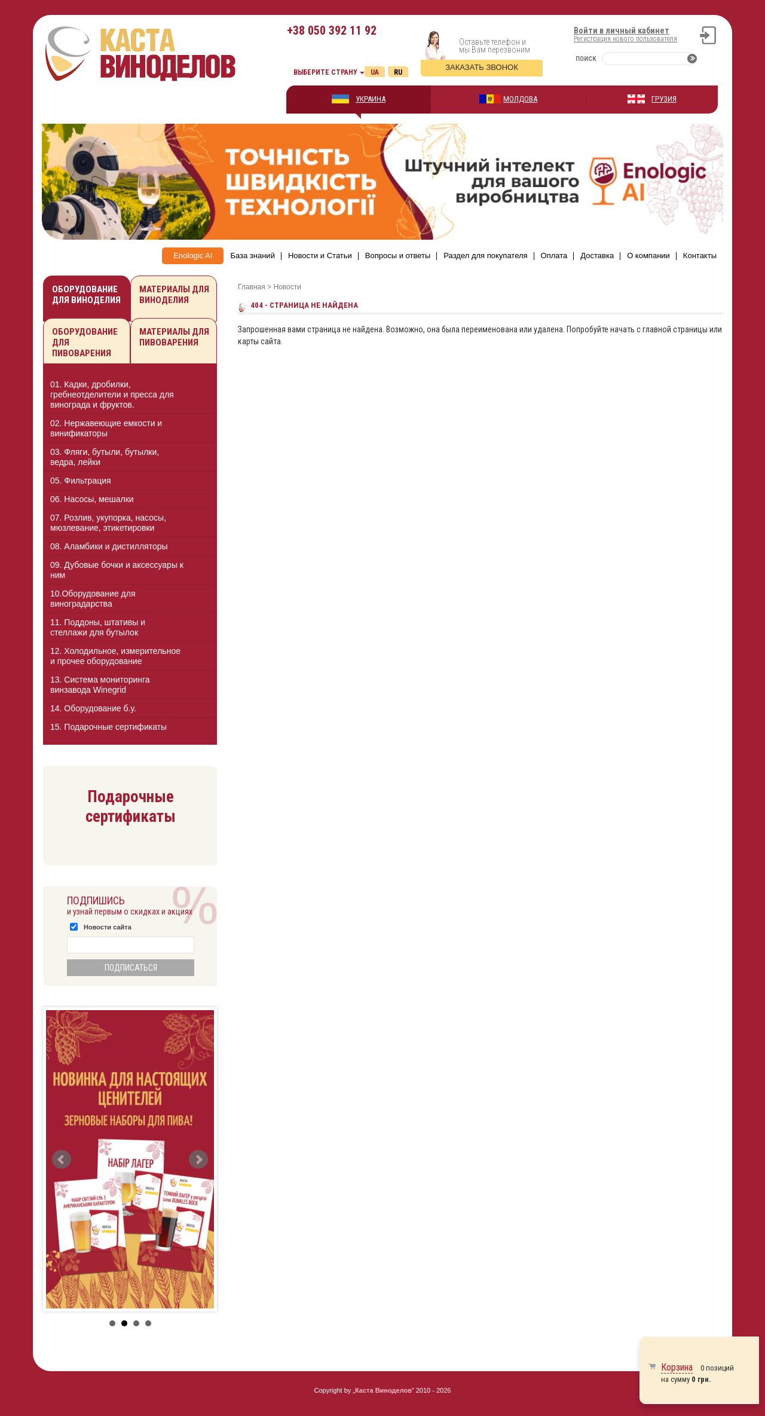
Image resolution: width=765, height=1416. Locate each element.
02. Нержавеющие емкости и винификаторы (106, 428)
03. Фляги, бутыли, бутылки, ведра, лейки (104, 457)
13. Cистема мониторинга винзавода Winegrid (100, 685)
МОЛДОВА (520, 98)
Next (198, 1159)
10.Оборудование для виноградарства (93, 598)
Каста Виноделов (383, 1390)
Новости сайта (107, 927)
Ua (375, 72)
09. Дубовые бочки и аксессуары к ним (116, 570)
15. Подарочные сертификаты (108, 727)
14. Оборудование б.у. (93, 708)
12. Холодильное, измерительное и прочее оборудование (115, 656)
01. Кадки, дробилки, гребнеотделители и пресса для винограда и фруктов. (112, 394)
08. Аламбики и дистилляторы (109, 546)
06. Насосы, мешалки (92, 499)
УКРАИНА (370, 98)
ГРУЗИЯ (664, 98)
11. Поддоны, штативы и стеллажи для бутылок (97, 627)
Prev (61, 1159)
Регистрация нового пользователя (625, 39)
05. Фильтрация (80, 480)
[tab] (130, 395)
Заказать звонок (481, 67)
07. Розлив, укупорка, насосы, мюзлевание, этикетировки (108, 523)
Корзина (677, 1367)
